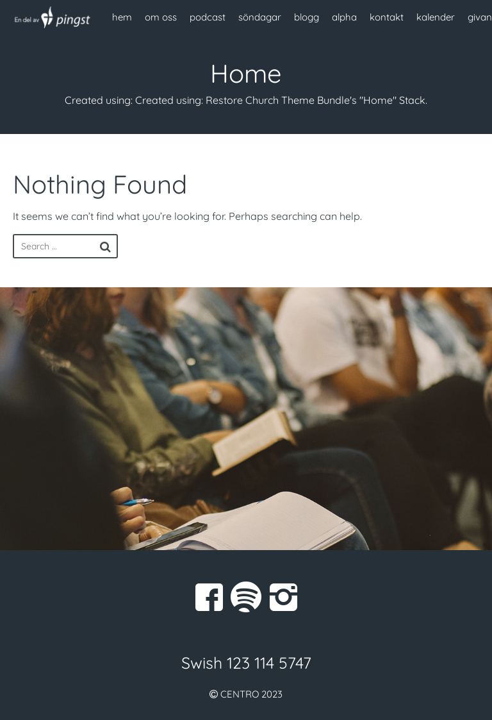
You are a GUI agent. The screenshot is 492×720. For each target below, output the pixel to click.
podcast (208, 17)
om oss (161, 17)
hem (122, 17)
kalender (435, 17)
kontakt (387, 17)
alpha (344, 17)
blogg (306, 17)
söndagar (259, 17)
